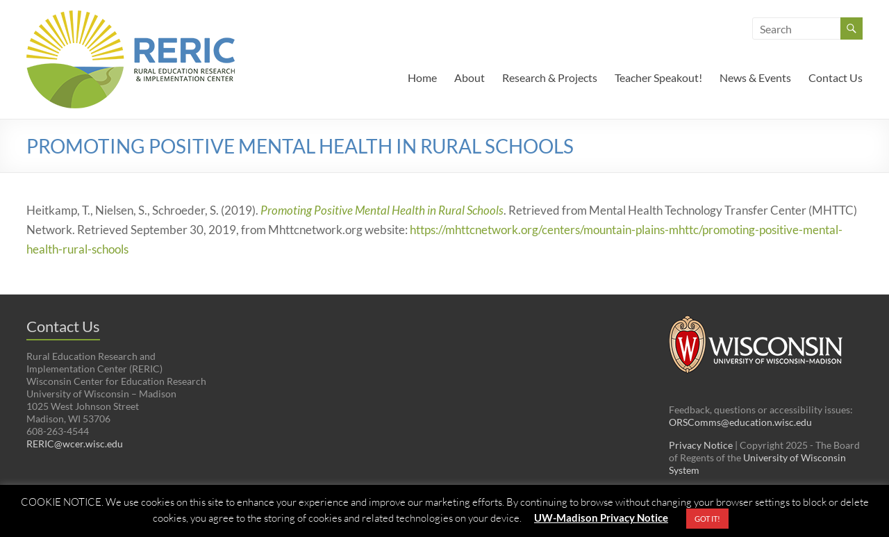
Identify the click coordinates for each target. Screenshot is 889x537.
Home (422, 77)
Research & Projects (549, 77)
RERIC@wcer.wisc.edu (74, 443)
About (469, 77)
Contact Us (835, 77)
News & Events (755, 77)
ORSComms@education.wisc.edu (740, 422)
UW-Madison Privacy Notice (601, 517)
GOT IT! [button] (707, 518)
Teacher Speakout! (658, 77)
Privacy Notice (701, 445)
